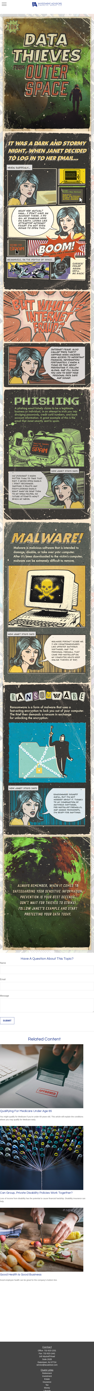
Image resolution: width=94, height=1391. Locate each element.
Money (47, 1388)
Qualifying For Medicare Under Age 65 (26, 1111)
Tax (47, 1385)
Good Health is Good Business (21, 1274)
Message (4, 996)
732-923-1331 (50, 1350)
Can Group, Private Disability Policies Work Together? (36, 1192)
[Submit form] (7, 1020)
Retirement (47, 1373)
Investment (47, 1376)
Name (3, 963)
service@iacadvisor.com (47, 1365)
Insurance (47, 1382)
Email (3, 979)
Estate (47, 1379)
